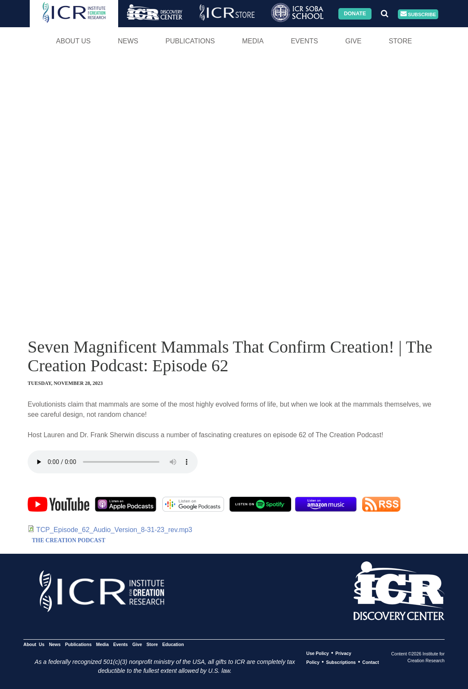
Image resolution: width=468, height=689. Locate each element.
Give (353, 41)
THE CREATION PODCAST (68, 540)
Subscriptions (341, 662)
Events (304, 41)
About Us (73, 41)
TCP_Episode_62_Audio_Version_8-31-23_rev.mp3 (114, 529)
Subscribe (418, 14)
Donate (355, 14)
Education (173, 644)
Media (253, 41)
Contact (370, 662)
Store (400, 41)
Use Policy (317, 653)
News (128, 41)
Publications (190, 41)
